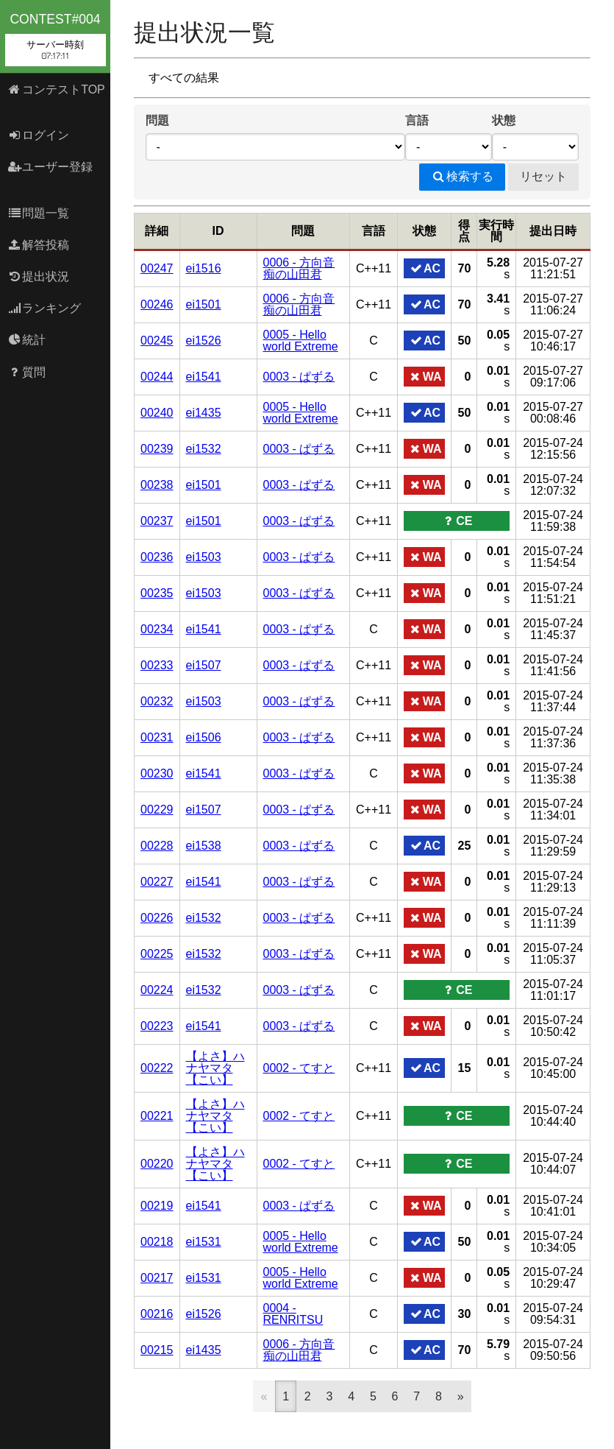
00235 (157, 593)
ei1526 (203, 340)
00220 (157, 1163)
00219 (157, 1205)
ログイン (38, 135)
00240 (157, 412)
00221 (157, 1116)
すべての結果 (184, 77)
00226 (157, 918)
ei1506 (203, 737)
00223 (157, 1026)
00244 (157, 376)
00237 (157, 521)
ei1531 (203, 1241)
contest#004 (55, 39)
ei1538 (203, 845)
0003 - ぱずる (299, 376)
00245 (157, 340)
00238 (157, 485)
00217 (157, 1278)
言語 (417, 120)
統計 (26, 340)
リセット (543, 176)
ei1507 (203, 665)
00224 (157, 990)
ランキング (44, 308)
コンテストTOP (56, 89)
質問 (26, 372)
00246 (157, 304)
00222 (157, 1068)
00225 (157, 954)
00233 (157, 665)
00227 (157, 881)
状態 (503, 120)
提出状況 (38, 276)
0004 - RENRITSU (293, 1314)
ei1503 (203, 557)
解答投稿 (38, 245)
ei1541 (203, 376)
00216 (157, 1314)
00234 (157, 629)
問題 (157, 120)
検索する (462, 176)
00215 (157, 1350)
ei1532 (203, 449)
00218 (157, 1241)
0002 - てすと (299, 1068)
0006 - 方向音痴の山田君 (299, 268)
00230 (157, 773)
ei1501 (203, 304)
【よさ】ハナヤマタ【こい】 (215, 1068)
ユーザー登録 (50, 167)
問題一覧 (38, 213)
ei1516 (203, 268)
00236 (157, 557)
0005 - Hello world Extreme (300, 340)
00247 (157, 268)
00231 (157, 737)
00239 (157, 449)
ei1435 (203, 412)
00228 (157, 845)
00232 (157, 701)
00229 (157, 809)
